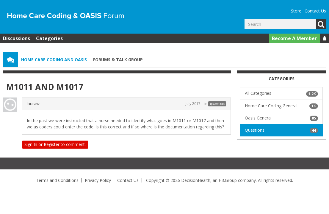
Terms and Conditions (57, 180)
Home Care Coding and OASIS (54, 59)
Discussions (16, 38)
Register (51, 144)
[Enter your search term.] (280, 24)
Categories (49, 38)
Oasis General (281, 118)
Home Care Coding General (281, 106)
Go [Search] (321, 24)
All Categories (281, 93)
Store (296, 11)
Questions (217, 104)
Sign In (30, 144)
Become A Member (294, 38)
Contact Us (315, 11)
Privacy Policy (98, 180)
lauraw (33, 103)
